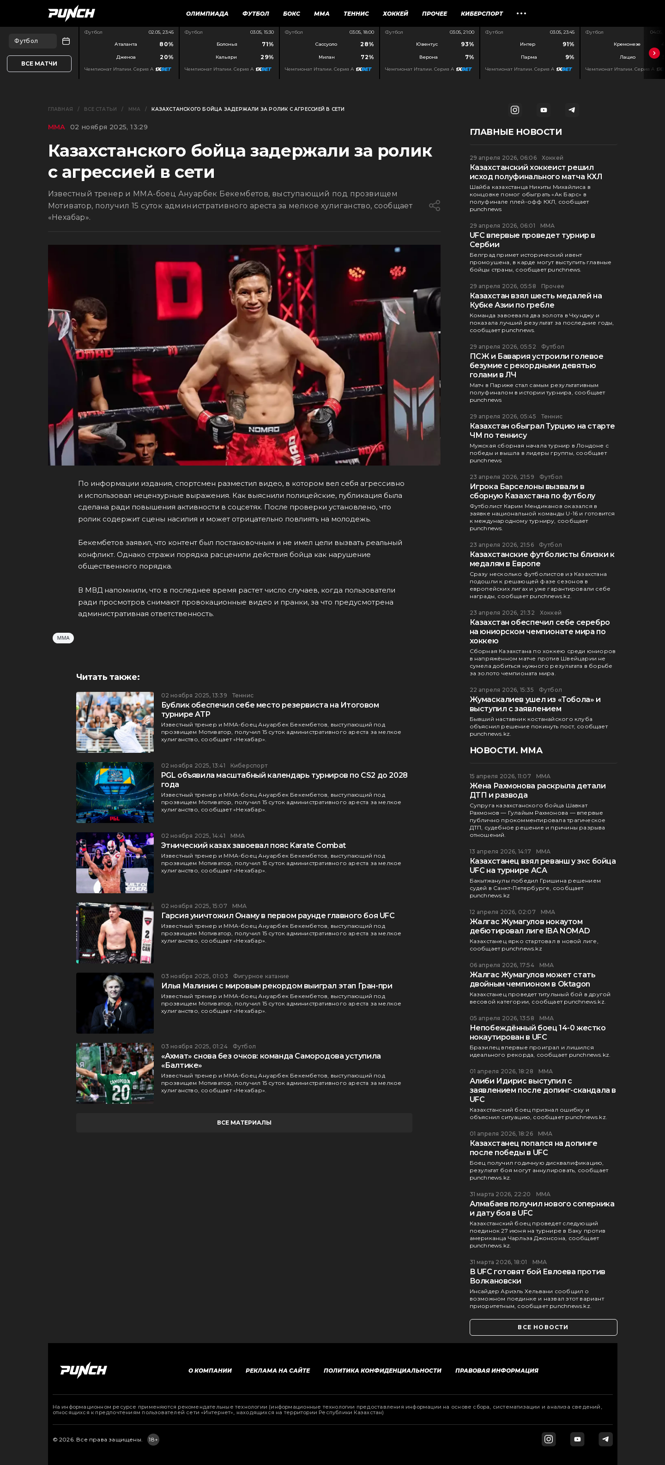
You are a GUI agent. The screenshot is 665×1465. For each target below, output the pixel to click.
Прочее (434, 13)
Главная (60, 109)
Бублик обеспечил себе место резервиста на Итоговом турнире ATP (270, 710)
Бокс (291, 13)
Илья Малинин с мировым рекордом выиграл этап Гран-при (277, 985)
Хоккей (395, 13)
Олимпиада (207, 13)
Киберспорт (482, 13)
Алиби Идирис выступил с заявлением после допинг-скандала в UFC (543, 1090)
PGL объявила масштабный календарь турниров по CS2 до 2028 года (284, 780)
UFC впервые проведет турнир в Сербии (532, 240)
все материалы (244, 1122)
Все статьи (100, 109)
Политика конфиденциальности (382, 1370)
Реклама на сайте (278, 1370)
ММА (322, 13)
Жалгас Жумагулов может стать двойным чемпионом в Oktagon (533, 979)
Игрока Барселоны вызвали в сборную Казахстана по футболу (532, 491)
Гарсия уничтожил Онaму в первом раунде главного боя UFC (278, 915)
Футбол (255, 13)
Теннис (356, 13)
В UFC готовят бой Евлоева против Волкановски (537, 1276)
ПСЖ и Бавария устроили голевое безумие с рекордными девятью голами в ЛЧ (537, 365)
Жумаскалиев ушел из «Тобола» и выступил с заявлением (535, 704)
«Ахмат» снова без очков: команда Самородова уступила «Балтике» (271, 1061)
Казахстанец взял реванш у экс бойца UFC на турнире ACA (543, 866)
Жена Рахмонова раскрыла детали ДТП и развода (538, 790)
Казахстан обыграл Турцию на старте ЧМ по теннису (542, 431)
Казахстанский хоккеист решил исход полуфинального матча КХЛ (536, 172)
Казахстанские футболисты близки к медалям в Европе (542, 559)
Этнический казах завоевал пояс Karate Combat (253, 845)
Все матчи (39, 63)
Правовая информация (496, 1370)
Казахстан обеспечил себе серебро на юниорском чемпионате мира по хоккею (540, 631)
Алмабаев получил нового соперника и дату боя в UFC (542, 1208)
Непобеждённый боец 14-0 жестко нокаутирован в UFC (538, 1032)
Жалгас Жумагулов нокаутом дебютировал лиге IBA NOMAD (530, 926)
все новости (543, 1327)
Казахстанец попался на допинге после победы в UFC (534, 1148)
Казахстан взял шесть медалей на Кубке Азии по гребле (536, 300)
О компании (210, 1370)
